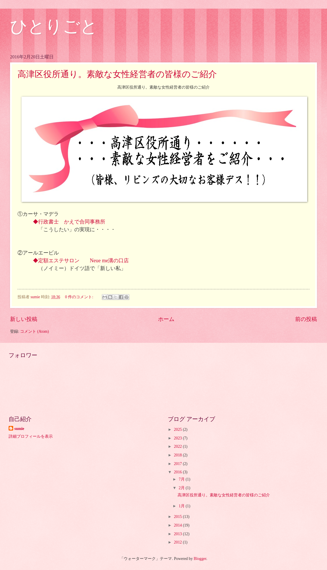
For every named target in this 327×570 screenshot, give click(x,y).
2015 (178, 516)
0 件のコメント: (79, 297)
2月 (182, 488)
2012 (178, 542)
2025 (178, 429)
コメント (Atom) (34, 331)
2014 (178, 525)
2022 (178, 446)
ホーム (166, 319)
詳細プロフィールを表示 (31, 436)
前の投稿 (306, 319)
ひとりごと (54, 26)
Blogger (200, 558)
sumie (19, 428)
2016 (178, 472)
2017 (178, 464)
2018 (178, 455)
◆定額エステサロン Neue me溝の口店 (81, 260)
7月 (182, 479)
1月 (182, 506)
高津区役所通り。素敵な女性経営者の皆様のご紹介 (117, 74)
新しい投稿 (23, 319)
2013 (178, 534)
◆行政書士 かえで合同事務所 (71, 222)
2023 (178, 438)
